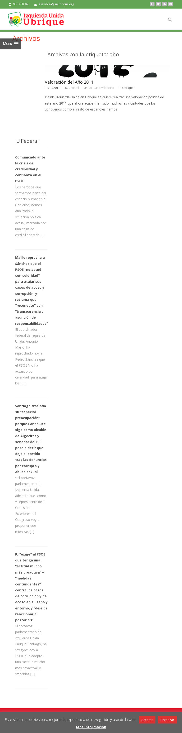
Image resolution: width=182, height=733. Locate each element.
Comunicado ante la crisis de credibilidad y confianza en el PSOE (30, 169)
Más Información (91, 726)
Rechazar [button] (167, 720)
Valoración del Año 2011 (69, 82)
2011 (90, 88)
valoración (107, 88)
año (98, 88)
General (73, 88)
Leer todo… (54, 118)
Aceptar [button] (147, 720)
